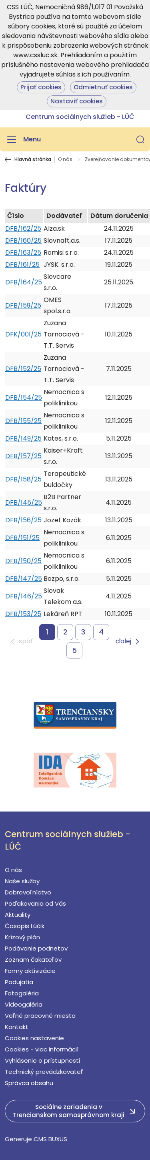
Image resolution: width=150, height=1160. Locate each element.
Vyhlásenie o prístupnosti (42, 1060)
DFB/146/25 (23, 596)
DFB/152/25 (23, 368)
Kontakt (16, 1027)
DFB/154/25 (23, 397)
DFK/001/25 (23, 334)
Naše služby (22, 881)
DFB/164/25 (23, 282)
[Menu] (23, 139)
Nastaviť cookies (76, 101)
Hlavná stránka (32, 159)
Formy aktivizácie (30, 971)
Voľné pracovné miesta (40, 1015)
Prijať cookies (41, 87)
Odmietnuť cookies (103, 87)
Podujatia (19, 982)
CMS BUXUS (50, 1139)
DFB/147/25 (23, 578)
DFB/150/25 (23, 561)
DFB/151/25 (22, 537)
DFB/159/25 (23, 305)
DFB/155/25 (23, 420)
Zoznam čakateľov (33, 959)
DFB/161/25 (22, 264)
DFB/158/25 (23, 479)
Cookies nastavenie (34, 1038)
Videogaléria (23, 1004)
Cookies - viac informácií (41, 1049)
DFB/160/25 (23, 240)
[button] (140, 139)
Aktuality (17, 914)
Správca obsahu (29, 1083)
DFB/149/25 (23, 438)
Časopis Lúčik (24, 926)
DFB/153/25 (23, 613)
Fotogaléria (22, 993)
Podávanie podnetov (36, 948)
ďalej (123, 641)
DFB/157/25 (23, 456)
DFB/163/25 (23, 252)
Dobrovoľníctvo (28, 892)
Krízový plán (22, 937)
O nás (65, 159)
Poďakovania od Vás (35, 903)
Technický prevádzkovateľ (44, 1071)
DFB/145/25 (23, 502)
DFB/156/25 (23, 520)
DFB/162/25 (23, 228)
